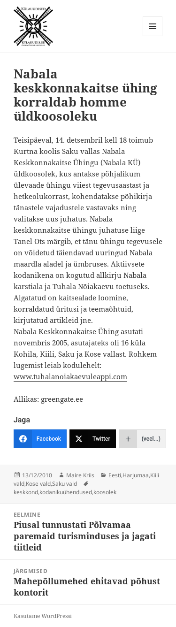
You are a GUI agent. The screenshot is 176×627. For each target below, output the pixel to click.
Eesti (114, 475)
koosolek (104, 492)
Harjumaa (135, 475)
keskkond (26, 492)
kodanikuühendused (65, 492)
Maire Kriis (80, 475)
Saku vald (64, 484)
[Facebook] (40, 438)
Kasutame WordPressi (43, 616)
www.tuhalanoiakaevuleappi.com (70, 376)
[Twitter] (92, 438)
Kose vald (38, 484)
